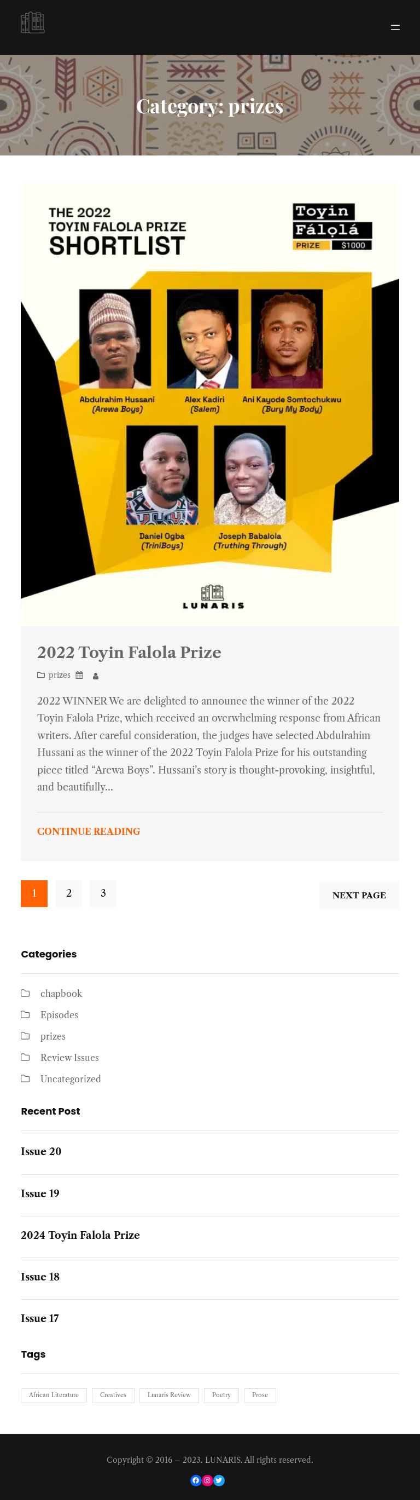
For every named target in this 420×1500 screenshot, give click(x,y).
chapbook (61, 993)
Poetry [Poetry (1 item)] (221, 1395)
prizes (60, 675)
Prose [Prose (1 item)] (260, 1395)
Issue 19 (40, 1194)
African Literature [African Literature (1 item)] (54, 1395)
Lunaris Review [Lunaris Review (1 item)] (169, 1395)
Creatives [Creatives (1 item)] (113, 1395)
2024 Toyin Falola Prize (80, 1236)
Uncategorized (70, 1079)
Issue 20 (41, 1152)
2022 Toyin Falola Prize (129, 652)
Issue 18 (40, 1277)
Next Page (359, 895)
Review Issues (69, 1057)
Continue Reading (89, 831)
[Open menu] (395, 27)
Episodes (59, 1014)
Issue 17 (40, 1319)
